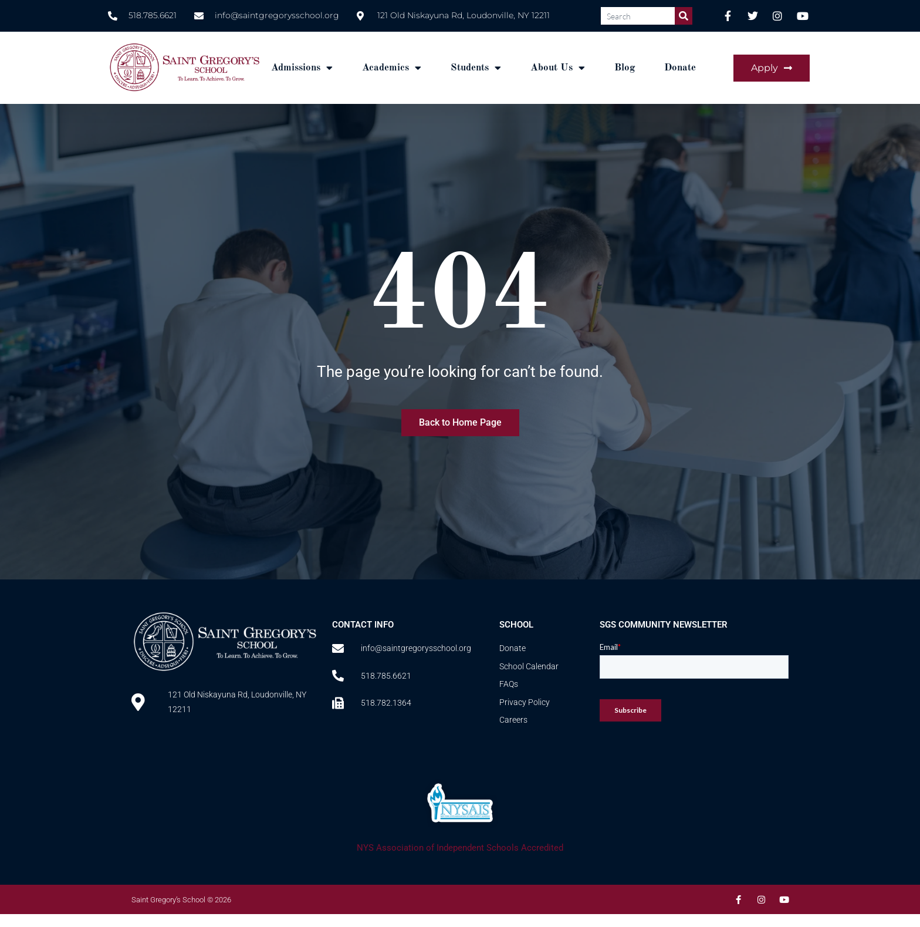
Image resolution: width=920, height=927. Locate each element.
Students (476, 68)
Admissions (302, 68)
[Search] (683, 16)
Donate (680, 68)
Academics (391, 68)
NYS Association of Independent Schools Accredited (460, 847)
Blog (624, 68)
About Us (557, 68)
